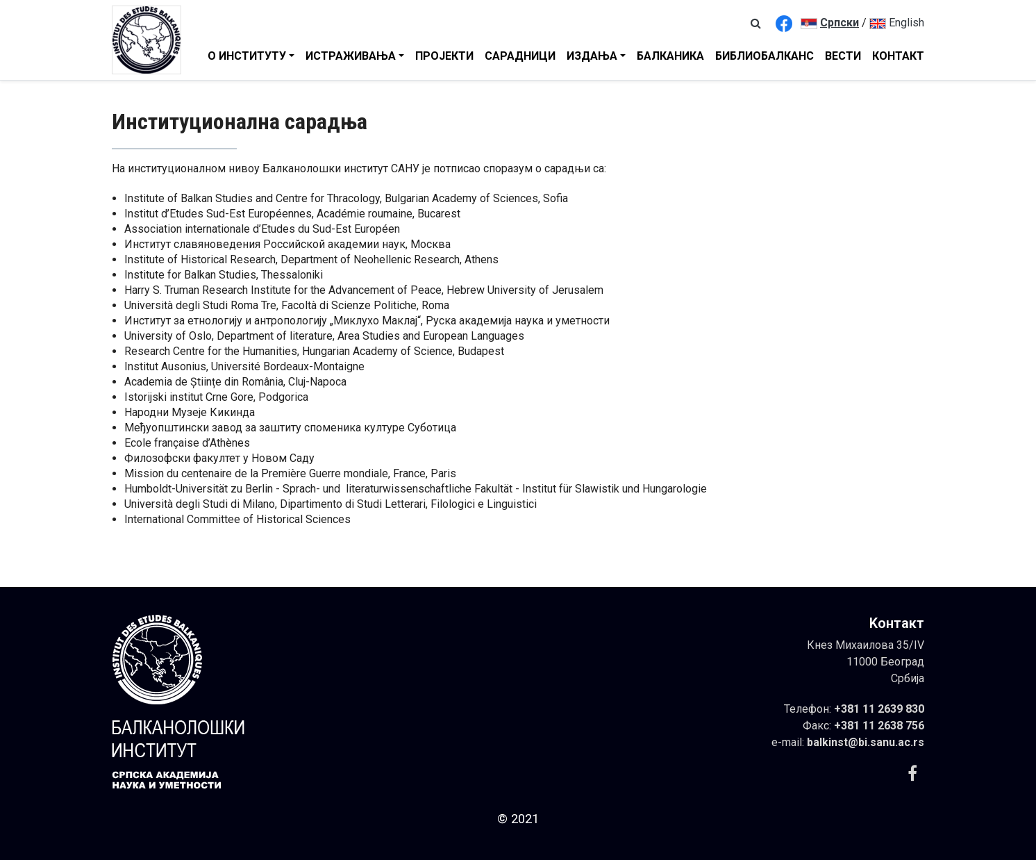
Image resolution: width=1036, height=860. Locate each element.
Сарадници (520, 56)
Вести (843, 56)
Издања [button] (592, 56)
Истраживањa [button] (351, 56)
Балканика (670, 56)
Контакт (898, 56)
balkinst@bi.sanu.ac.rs (865, 742)
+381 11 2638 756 (879, 725)
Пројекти (444, 56)
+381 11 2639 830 (879, 709)
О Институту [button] (247, 56)
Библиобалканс (764, 56)
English (896, 22)
